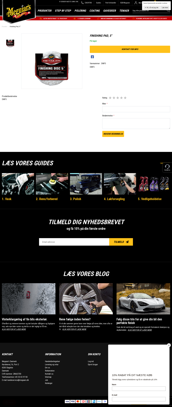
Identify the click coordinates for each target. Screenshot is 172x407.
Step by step (63, 10)
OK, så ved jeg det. (152, 7)
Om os (47, 367)
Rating (104, 98)
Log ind (91, 361)
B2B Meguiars (125, 3)
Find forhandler (110, 3)
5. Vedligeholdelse (149, 199)
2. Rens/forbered (47, 199)
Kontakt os (49, 374)
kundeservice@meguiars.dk (18, 380)
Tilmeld (121, 242)
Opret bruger (93, 364)
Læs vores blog (86, 273)
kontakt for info (130, 49)
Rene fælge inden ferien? (75, 319)
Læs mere (165, 7)
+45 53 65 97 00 (21, 377)
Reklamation (49, 371)
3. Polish (75, 199)
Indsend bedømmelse (113, 134)
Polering (80, 10)
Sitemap (48, 377)
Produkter (44, 10)
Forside (4, 26)
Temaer (124, 10)
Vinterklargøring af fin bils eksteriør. (24, 319)
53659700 (86, 2)
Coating (94, 10)
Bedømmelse (108, 115)
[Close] (169, 345)
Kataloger (48, 383)
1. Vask (6, 199)
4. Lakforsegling (114, 199)
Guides (98, 3)
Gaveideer (109, 10)
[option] (10, 41)
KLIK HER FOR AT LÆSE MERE (14, 329)
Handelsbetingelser (52, 361)
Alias (104, 103)
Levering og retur (51, 364)
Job (46, 380)
